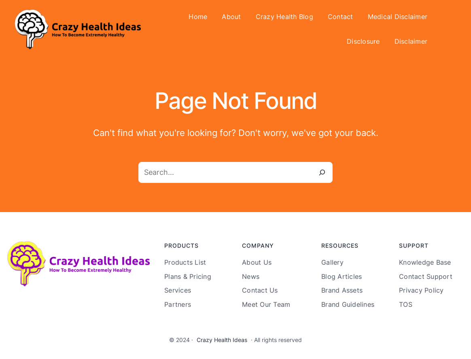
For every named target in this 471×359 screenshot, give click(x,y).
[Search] (322, 172)
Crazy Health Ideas (222, 339)
